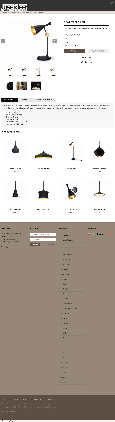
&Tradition (66, 260)
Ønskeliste (98, 51)
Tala (64, 372)
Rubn (65, 367)
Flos (64, 245)
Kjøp (74, 51)
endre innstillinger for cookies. (48, 408)
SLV (64, 348)
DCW (65, 284)
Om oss (61, 387)
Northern (66, 264)
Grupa (65, 328)
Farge (66, 42)
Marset (65, 323)
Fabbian (65, 318)
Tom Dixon (67, 274)
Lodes (65, 333)
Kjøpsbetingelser (14, 399)
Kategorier (62, 377)
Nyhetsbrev (47, 399)
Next (55, 41)
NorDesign (66, 362)
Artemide (66, 294)
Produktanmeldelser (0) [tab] (43, 100)
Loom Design (67, 313)
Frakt (3, 399)
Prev (3, 41)
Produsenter (63, 235)
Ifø (64, 343)
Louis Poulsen (68, 240)
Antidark (66, 289)
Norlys (65, 357)
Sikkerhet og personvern (31, 399)
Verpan (65, 299)
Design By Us (67, 304)
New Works (67, 255)
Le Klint (65, 269)
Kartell (65, 279)
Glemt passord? (52, 244)
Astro (65, 338)
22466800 (9, 236)
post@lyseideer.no (11, 239)
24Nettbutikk (11, 411)
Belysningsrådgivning (66, 382)
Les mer (36, 408)
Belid (64, 352)
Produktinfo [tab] (9, 100)
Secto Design (67, 250)
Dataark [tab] (23, 100)
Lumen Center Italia (70, 308)
